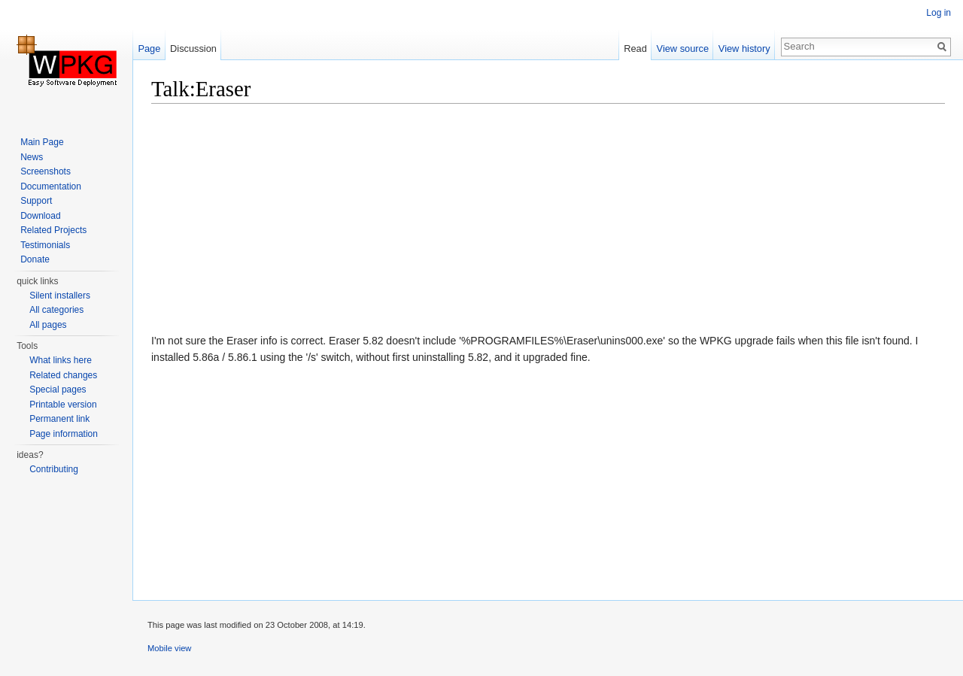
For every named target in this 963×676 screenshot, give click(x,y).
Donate (35, 259)
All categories (56, 310)
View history (744, 48)
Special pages (57, 389)
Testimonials (45, 245)
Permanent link (59, 419)
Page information (63, 434)
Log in (938, 13)
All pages (47, 325)
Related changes (63, 375)
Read (635, 48)
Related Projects (53, 230)
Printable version (62, 404)
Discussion (193, 48)
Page (149, 48)
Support (36, 201)
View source (683, 48)
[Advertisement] (548, 222)
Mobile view (169, 648)
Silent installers (59, 295)
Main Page (41, 142)
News (31, 157)
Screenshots (45, 171)
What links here (60, 360)
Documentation (50, 186)
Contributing (53, 469)
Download (40, 216)
